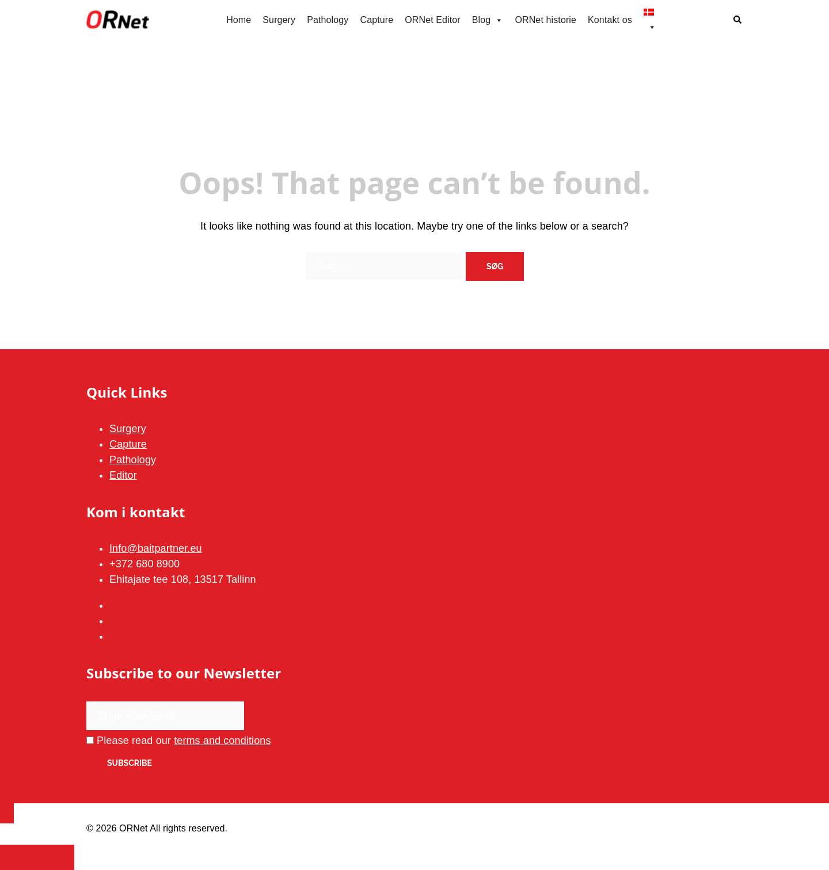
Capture (376, 20)
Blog (488, 20)
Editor (123, 475)
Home (238, 20)
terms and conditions (222, 740)
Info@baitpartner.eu (155, 548)
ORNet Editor (433, 20)
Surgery (279, 20)
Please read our (178, 740)
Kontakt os (610, 20)
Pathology (327, 20)
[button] (738, 20)
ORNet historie (545, 20)
